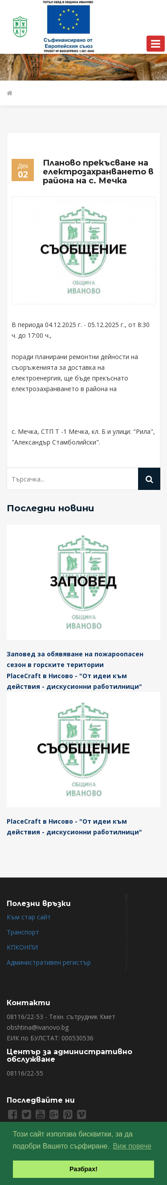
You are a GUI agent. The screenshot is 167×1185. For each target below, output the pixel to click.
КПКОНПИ (22, 947)
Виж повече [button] (132, 1146)
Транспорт (23, 932)
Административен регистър (49, 962)
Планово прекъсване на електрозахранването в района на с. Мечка (98, 172)
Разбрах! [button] (83, 1169)
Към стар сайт (29, 917)
